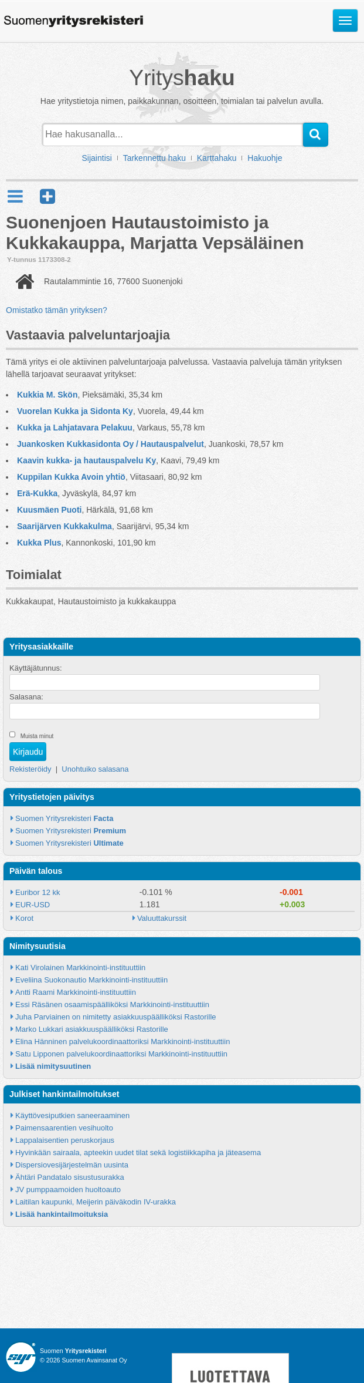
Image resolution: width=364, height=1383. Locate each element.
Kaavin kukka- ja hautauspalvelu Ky (86, 460)
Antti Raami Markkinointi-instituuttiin (75, 992)
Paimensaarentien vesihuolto (64, 1127)
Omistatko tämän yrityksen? (56, 310)
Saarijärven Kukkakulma (64, 526)
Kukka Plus (39, 542)
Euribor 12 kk (37, 892)
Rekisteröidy (30, 769)
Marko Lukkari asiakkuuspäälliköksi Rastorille (91, 1029)
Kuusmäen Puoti (49, 509)
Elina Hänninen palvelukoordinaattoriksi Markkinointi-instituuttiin (122, 1041)
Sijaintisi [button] (97, 158)
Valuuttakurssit (161, 918)
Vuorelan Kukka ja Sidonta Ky (75, 411)
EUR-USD (32, 904)
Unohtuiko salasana (95, 769)
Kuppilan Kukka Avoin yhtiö (71, 477)
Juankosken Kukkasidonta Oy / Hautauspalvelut (110, 444)
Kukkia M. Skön (47, 394)
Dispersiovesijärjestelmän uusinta (71, 1164)
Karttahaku (217, 158)
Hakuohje (264, 158)
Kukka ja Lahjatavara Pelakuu (74, 427)
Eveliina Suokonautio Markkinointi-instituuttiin (91, 979)
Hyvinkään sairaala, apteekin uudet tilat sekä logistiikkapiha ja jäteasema (138, 1152)
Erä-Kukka (37, 493)
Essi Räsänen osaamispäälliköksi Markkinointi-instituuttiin (112, 1004)
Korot (24, 918)
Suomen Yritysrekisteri (64, 818)
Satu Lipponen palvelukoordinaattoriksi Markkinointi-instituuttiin (121, 1053)
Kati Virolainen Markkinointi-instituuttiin (80, 967)
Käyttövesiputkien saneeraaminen (72, 1115)
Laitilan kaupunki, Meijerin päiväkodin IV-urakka (95, 1201)
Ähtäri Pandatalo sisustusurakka (69, 1177)
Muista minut (37, 736)
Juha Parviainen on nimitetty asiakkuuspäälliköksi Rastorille (115, 1016)
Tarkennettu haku (154, 158)
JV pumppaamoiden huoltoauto (68, 1189)
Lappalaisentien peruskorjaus (64, 1140)
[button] (47, 196)
